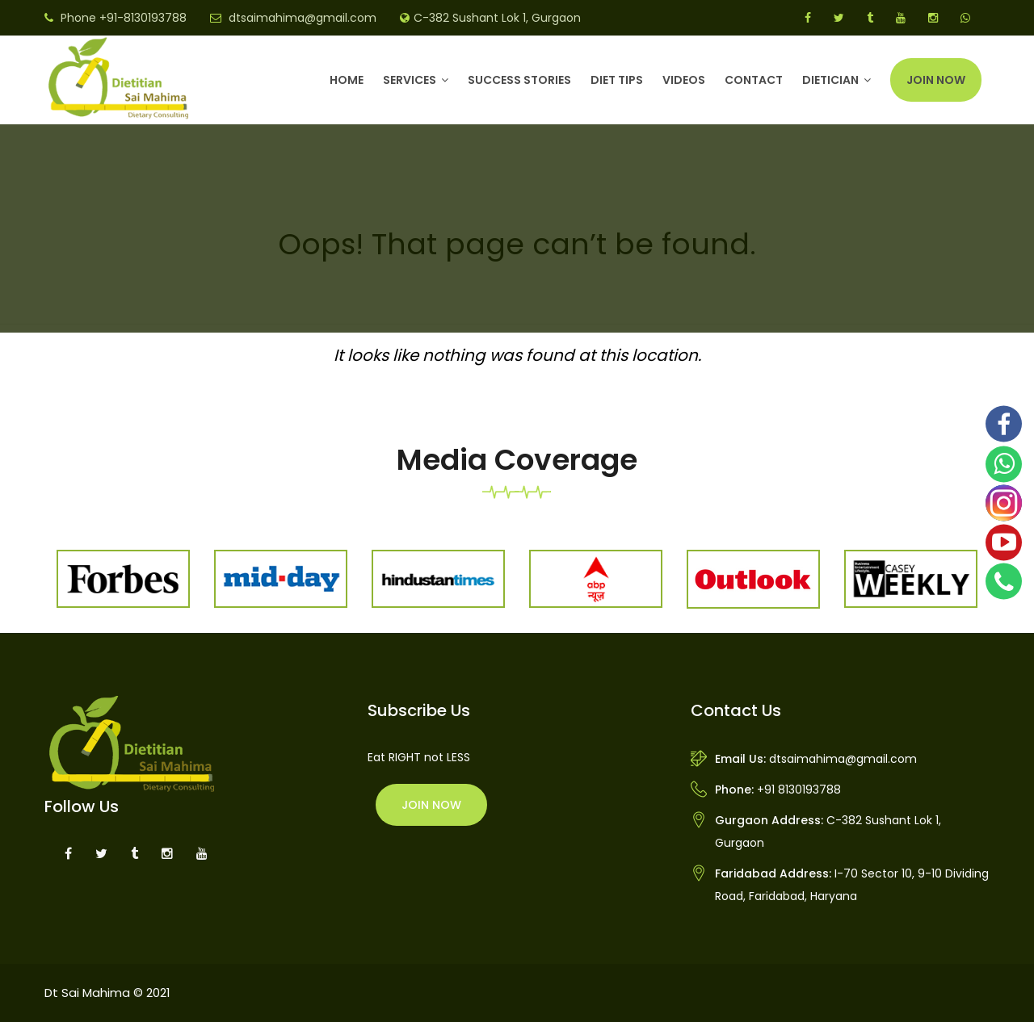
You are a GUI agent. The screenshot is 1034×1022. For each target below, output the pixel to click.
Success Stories (519, 80)
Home (347, 80)
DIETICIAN (830, 80)
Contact (754, 80)
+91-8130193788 (143, 18)
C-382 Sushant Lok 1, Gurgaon (497, 18)
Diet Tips (617, 80)
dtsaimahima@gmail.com (302, 18)
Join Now (935, 80)
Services (409, 80)
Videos (683, 80)
